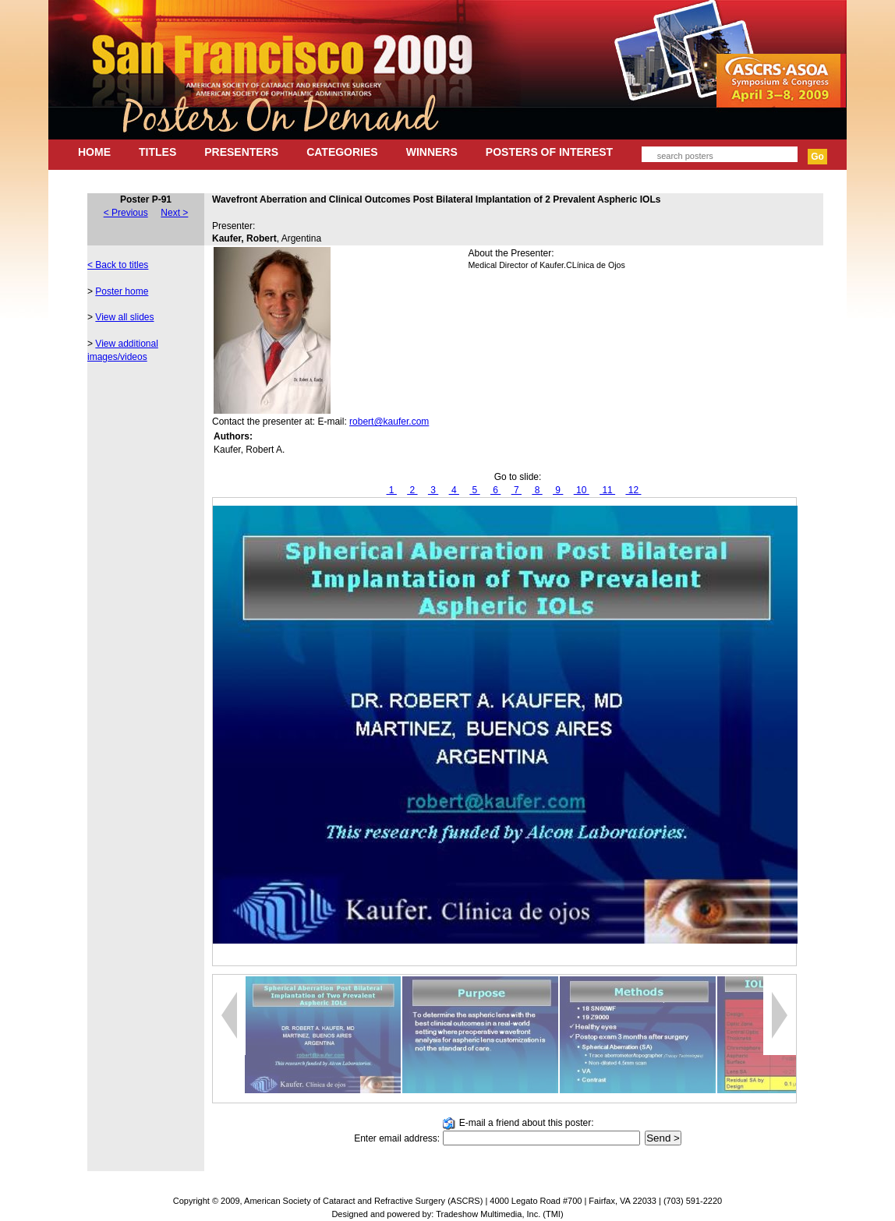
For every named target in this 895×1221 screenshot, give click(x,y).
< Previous (126, 212)
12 (633, 490)
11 (607, 490)
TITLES (157, 152)
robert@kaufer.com (389, 421)
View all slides (124, 317)
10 (581, 490)
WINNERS (432, 152)
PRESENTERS (241, 152)
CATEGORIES (342, 152)
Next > (174, 212)
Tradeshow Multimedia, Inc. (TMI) (499, 1214)
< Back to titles (117, 264)
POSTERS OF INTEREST (549, 152)
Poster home (121, 291)
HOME (94, 152)
